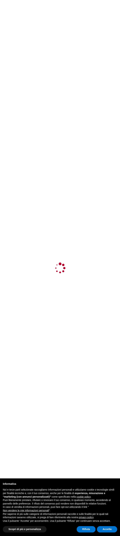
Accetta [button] (107, 529)
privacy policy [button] (86, 517)
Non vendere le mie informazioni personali (26, 510)
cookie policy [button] (84, 496)
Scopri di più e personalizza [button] (24, 529)
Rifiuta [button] (86, 529)
